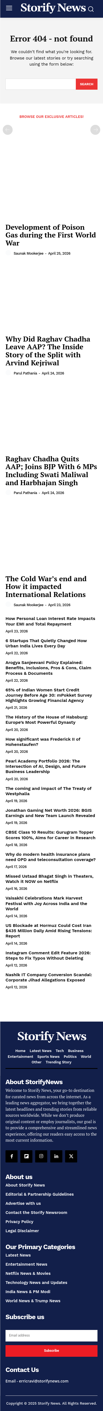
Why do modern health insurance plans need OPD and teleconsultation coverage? (50, 857)
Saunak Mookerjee (28, 253)
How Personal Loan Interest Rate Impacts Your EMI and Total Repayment (50, 621)
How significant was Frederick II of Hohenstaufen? (42, 741)
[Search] (87, 84)
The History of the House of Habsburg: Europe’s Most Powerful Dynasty (46, 719)
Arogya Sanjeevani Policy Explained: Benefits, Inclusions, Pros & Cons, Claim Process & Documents (48, 668)
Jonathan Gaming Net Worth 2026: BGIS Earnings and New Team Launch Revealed (50, 813)
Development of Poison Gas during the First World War (50, 234)
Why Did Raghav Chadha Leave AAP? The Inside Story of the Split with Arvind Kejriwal (47, 350)
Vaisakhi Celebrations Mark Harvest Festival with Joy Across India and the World (46, 903)
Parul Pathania (25, 373)
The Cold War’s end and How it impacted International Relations (46, 586)
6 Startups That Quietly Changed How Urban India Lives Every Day (46, 643)
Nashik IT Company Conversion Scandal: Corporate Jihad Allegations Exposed (48, 977)
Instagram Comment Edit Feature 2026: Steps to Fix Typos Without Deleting (48, 955)
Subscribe (51, 1351)
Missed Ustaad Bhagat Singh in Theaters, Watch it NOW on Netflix (49, 879)
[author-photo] (9, 253)
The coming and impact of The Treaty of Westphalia (48, 791)
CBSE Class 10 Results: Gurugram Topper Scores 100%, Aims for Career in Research (50, 834)
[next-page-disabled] (95, 130)
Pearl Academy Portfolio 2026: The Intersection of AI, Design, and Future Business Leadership (45, 766)
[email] (51, 1336)
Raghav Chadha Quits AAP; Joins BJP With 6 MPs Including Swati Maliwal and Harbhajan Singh (51, 470)
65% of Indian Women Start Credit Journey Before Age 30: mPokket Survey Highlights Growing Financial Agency (48, 695)
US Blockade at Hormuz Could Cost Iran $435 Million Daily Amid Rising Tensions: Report (48, 931)
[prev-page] (8, 130)
